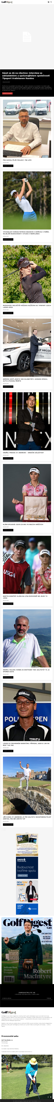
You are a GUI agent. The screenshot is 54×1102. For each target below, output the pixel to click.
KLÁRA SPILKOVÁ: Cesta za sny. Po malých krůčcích (23, 524)
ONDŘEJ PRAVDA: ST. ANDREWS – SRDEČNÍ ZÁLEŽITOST (23, 453)
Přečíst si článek (7, 93)
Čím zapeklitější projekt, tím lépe (17, 160)
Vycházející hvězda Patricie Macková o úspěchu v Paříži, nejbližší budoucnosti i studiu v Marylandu (26, 233)
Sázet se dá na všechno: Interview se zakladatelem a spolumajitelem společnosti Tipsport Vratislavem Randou (26, 76)
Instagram (7, 1029)
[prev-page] (2, 830)
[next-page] (5, 830)
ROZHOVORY (6, 82)
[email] (23, 998)
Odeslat (49, 998)
